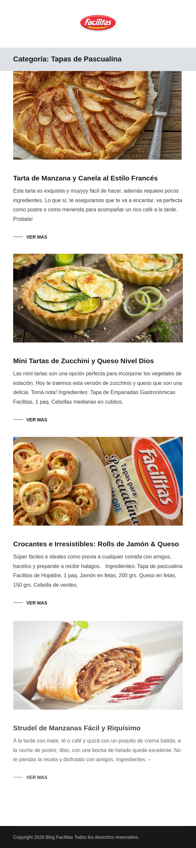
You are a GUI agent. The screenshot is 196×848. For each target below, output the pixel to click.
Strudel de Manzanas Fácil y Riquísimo (76, 729)
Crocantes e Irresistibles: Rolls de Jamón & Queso (96, 544)
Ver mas (36, 237)
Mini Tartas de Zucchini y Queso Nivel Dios (83, 361)
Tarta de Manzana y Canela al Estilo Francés (85, 178)
